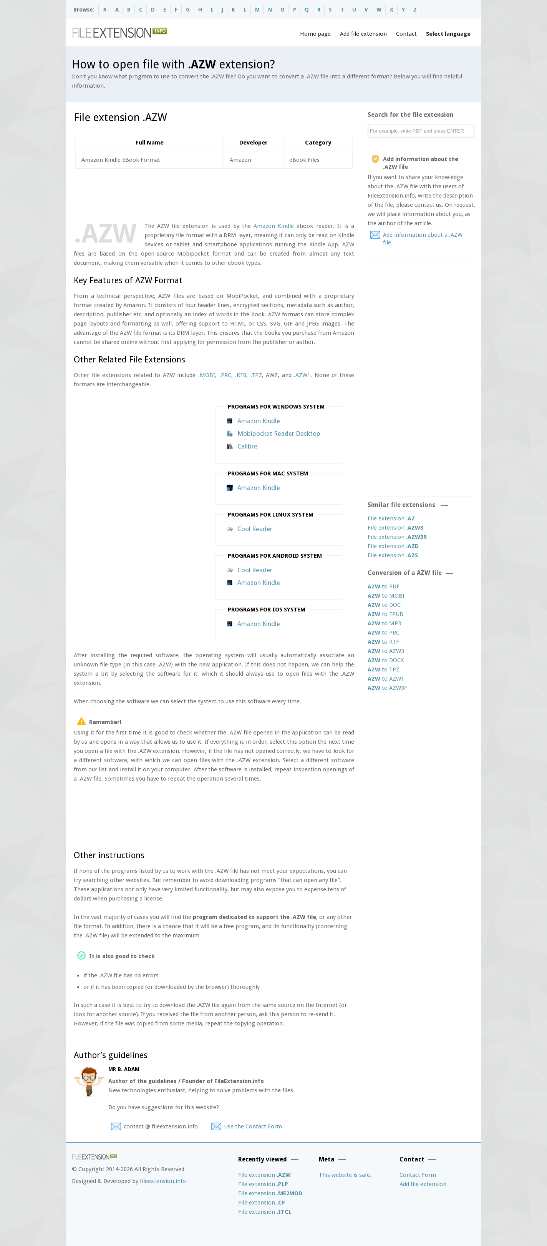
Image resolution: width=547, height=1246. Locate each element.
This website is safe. (345, 1174)
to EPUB (385, 614)
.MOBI (206, 375)
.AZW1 (302, 375)
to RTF (383, 641)
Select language (448, 33)
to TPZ (383, 669)
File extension (391, 518)
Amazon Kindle (274, 226)
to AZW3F (387, 687)
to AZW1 (386, 678)
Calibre (247, 446)
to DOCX (386, 660)
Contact (406, 33)
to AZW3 (386, 651)
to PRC (383, 632)
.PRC (225, 375)
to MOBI (386, 595)
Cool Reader (254, 529)
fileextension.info (163, 1181)
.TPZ (256, 375)
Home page (315, 33)
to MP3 (384, 623)
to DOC (384, 604)
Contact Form (417, 1174)
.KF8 (240, 375)
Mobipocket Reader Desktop (278, 433)
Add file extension (363, 33)
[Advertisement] (213, 193)
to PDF (383, 586)
